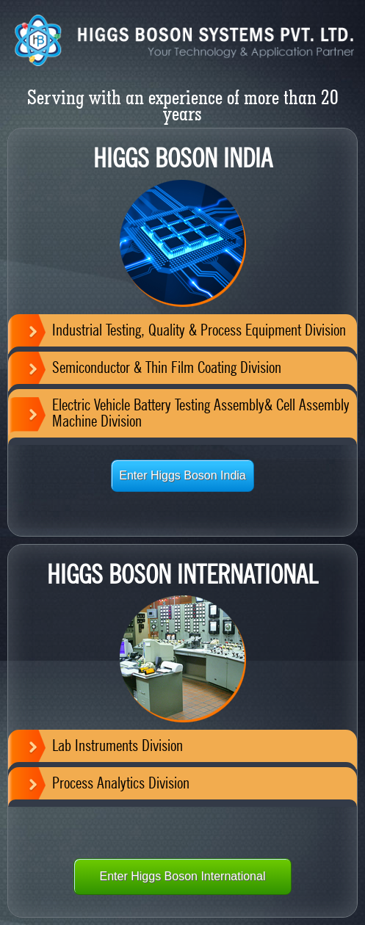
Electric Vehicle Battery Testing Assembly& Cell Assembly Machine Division (201, 412)
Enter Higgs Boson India (182, 475)
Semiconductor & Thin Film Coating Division (166, 367)
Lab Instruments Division (117, 745)
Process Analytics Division (120, 782)
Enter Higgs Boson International (183, 876)
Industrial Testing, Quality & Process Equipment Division (199, 329)
